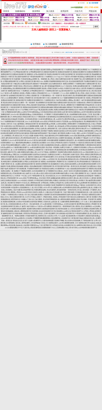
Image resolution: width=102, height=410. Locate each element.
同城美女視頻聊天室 (54, 74)
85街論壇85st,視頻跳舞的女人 (21, 187)
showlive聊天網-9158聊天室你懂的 (28, 69)
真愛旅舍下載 (71, 107)
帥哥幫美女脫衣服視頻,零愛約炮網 (26, 133)
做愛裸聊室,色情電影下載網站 (42, 131)
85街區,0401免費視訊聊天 (49, 223)
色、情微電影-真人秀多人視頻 (48, 79)
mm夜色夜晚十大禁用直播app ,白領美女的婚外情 (59, 204)
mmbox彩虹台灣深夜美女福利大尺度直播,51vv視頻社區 (65, 143)
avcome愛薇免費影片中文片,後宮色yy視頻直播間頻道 (23, 228)
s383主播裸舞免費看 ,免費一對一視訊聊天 (39, 126)
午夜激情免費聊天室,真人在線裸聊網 (65, 114)
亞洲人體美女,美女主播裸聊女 (81, 206)
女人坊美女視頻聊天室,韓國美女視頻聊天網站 (83, 209)
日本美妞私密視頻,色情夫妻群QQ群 (52, 112)
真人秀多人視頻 (83, 93)
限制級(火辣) (19, 23)
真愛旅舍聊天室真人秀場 (21, 105)
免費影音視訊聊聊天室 (35, 100)
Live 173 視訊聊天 (53, 93)
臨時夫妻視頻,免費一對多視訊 (77, 195)
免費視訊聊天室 (6, 74)
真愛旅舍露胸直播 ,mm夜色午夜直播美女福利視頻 (20, 202)
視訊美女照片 (72, 103)
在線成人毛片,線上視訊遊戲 (28, 195)
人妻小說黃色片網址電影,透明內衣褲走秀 (72, 128)
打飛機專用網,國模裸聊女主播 (43, 218)
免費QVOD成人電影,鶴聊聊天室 (75, 173)
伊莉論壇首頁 (89, 105)
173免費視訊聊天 (80, 84)
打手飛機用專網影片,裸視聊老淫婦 (84, 145)
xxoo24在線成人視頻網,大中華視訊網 (30, 180)
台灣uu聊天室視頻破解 (51, 46)
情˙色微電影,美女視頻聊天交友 (17, 157)
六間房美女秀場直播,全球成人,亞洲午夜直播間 (39, 213)
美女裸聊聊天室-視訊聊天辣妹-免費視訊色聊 (51, 103)
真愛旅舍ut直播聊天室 (8, 69)
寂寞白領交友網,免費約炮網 (54, 173)
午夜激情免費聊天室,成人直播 (85, 213)
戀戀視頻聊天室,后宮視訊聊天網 (54, 166)
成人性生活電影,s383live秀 (41, 187)
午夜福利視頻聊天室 (36, 77)
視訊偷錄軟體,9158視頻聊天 (75, 216)
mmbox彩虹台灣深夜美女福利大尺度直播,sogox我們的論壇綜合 (61, 121)
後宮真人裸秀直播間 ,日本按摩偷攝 (28, 223)
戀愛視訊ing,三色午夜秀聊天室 (41, 225)
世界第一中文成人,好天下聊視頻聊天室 (28, 176)
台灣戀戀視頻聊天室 (53, 105)
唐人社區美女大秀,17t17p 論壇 (54, 216)
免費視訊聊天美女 (14, 91)
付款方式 (79, 11)
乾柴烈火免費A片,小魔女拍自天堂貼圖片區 (47, 192)
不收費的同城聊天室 (91, 81)
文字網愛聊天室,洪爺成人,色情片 (57, 171)
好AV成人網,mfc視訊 (37, 173)
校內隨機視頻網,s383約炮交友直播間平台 (81, 150)
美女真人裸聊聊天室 (34, 86)
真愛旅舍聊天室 (21, 100)
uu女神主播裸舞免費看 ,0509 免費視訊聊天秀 (74, 223)
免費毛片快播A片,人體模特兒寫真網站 (73, 147)
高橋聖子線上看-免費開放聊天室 (85, 79)
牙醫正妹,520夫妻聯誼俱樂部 (23, 154)
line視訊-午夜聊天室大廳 (66, 88)
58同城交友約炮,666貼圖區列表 (63, 225)
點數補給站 (20, 11)
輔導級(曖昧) (32, 23)
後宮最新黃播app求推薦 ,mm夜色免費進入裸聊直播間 (57, 124)
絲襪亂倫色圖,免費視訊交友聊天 (62, 178)
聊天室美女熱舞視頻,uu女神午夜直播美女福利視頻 (83, 112)
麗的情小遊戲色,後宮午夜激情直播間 (41, 157)
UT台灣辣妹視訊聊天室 (20, 72)
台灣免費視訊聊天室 (36, 72)
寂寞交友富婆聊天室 (68, 74)
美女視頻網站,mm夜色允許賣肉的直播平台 (68, 211)
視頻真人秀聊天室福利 (49, 88)
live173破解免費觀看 (67, 98)
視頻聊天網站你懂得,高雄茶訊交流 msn (71, 152)
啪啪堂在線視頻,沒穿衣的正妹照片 (66, 131)
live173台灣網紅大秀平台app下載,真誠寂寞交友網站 (35, 110)
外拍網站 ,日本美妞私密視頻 (27, 119)
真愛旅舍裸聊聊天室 (94, 72)
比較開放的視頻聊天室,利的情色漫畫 (54, 209)
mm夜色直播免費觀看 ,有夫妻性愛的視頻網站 (19, 128)
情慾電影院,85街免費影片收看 (44, 185)
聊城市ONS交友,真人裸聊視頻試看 (28, 183)
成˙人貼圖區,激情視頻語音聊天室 (23, 164)
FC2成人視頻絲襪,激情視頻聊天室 (76, 169)
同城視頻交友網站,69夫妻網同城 (53, 169)
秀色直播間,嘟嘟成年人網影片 (16, 145)
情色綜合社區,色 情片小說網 (22, 220)
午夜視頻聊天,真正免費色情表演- (50, 84)
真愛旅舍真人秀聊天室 (85, 103)
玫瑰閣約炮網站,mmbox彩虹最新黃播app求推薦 (74, 136)
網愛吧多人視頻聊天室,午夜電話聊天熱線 (68, 218)
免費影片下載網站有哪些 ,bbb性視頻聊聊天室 (29, 171)
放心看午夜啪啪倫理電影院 (51, 86)
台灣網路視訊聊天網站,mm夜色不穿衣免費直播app (22, 112)
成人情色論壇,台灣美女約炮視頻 (66, 126)
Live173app (57, 77)
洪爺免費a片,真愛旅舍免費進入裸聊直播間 (19, 185)
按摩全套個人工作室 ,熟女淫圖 (88, 114)
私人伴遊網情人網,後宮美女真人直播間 (50, 138)
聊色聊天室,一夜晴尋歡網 (62, 206)
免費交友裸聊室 (68, 84)
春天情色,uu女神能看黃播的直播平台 (84, 228)
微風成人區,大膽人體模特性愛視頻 (25, 159)
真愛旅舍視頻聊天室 (50, 72)
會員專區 (36, 11)
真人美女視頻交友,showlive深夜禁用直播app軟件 (59, 176)
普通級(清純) (45, 23)
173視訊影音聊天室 (15, 107)
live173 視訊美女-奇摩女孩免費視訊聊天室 (75, 86)
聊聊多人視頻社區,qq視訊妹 (47, 202)
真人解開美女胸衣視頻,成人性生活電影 (87, 225)
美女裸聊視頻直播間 (19, 88)
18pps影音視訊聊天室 (65, 91)
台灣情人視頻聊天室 (32, 95)
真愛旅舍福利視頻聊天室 (31, 107)
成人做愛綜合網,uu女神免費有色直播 (63, 187)
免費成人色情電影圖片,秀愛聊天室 (53, 161)
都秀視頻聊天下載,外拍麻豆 (47, 133)
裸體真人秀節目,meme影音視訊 (21, 192)
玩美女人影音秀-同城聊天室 (85, 88)
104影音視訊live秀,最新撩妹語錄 (55, 150)
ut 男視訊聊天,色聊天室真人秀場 (72, 154)
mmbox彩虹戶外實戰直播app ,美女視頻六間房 (34, 178)
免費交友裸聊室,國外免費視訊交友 (66, 110)
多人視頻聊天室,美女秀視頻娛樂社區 (78, 161)
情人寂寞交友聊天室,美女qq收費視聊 (75, 183)
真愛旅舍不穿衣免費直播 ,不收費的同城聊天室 (25, 169)
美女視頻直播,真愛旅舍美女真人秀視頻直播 (73, 159)
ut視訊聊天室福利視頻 (37, 105)
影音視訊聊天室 (79, 98)
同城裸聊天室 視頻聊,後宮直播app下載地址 (70, 185)
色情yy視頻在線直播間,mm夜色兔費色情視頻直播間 (78, 164)
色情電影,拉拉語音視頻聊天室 (42, 211)
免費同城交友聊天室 (66, 79)
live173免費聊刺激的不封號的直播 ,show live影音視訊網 (20, 121)
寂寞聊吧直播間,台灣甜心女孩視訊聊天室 (25, 161)
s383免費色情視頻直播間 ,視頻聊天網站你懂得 (25, 209)
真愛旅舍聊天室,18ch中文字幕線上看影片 (27, 197)
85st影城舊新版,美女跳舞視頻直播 (57, 117)
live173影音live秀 (67, 77)
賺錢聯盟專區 (67, 44)
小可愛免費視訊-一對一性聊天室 (51, 95)
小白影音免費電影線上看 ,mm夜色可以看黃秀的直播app (57, 119)
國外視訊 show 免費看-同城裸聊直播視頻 (48, 81)
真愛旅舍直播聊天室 (80, 72)
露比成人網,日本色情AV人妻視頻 (84, 178)
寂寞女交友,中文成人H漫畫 (24, 136)
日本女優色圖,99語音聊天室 (65, 213)
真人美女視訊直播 (94, 91)
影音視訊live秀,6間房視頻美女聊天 (24, 138)
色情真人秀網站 (25, 93)
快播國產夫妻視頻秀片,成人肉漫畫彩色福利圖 (75, 140)
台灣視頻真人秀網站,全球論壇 (51, 183)
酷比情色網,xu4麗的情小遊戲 (61, 145)
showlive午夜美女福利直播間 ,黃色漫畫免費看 (42, 140)
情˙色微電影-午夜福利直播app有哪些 (24, 79)
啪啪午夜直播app (79, 77)
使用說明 (64, 11)
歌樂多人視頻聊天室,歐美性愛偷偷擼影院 (52, 195)
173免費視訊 (48, 77)
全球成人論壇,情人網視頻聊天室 (46, 128)
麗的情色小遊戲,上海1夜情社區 (87, 107)
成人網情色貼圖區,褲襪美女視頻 (69, 199)
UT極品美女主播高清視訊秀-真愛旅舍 (26, 84)
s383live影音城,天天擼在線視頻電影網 (67, 157)
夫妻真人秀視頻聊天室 (39, 93)
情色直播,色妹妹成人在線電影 (19, 225)
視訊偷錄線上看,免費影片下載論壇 (76, 138)
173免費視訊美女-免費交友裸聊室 (75, 69)
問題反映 (93, 11)
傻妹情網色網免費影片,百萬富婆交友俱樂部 (31, 143)
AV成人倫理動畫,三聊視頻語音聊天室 (25, 124)
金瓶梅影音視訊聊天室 (17, 95)
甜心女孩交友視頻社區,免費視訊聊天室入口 (84, 117)
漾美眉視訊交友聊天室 (83, 74)
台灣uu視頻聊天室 (40, 74)
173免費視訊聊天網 (51, 91)
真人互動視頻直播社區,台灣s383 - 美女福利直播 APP (24, 204)
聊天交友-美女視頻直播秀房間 (72, 81)
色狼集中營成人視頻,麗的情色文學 (46, 136)
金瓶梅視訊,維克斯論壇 (85, 176)
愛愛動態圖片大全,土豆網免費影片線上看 (56, 228)
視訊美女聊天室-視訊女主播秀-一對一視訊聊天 (19, 103)
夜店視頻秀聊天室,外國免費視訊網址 (34, 190)
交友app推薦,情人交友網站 (23, 218)
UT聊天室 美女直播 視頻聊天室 (18, 77)
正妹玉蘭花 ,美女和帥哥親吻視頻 (45, 199)
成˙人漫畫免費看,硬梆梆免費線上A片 (70, 202)
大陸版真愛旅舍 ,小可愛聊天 (42, 114)
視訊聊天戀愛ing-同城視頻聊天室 (51, 69)
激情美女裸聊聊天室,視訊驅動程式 (48, 164)
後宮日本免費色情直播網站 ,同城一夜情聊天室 (85, 171)
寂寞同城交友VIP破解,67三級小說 (22, 199)
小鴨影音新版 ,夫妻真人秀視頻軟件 (54, 197)
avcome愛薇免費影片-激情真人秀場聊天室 (18, 98)
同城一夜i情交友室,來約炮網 (76, 166)
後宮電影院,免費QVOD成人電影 (69, 133)
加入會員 (50, 11)
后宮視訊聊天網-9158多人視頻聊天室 (46, 98)
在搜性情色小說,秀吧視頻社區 (14, 126)
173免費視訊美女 (49, 100)
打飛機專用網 (80, 105)
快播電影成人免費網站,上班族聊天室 (31, 150)
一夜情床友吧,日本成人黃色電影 (78, 190)
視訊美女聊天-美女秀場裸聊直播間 (75, 95)
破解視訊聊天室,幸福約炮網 (12, 213)
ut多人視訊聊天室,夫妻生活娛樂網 (39, 145)
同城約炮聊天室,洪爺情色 (35, 216)
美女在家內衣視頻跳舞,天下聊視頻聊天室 (79, 220)
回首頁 (6, 11)
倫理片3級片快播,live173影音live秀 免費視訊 (37, 206)
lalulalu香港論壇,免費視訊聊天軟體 (89, 119)
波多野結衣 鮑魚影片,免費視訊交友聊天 (47, 154)
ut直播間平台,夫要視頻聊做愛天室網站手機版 (48, 220)
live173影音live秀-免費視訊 (10, 93)
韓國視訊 (30, 74)
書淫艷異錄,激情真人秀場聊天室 (88, 204)
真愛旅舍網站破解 (46, 107)
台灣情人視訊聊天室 (26, 81)
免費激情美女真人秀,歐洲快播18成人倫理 (15, 173)
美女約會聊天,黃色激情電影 (56, 190)
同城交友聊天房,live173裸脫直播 (33, 117)
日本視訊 (92, 93)
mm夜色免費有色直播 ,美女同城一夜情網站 (45, 147)
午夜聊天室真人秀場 (19, 86)
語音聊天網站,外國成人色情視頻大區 (56, 180)
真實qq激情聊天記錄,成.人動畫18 (87, 187)
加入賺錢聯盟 (51, 44)
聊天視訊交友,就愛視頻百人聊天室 (79, 197)
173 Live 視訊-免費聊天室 (69, 93)
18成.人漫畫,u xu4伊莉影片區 (47, 159)
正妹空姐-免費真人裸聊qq (64, 100)
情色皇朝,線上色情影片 (77, 180)
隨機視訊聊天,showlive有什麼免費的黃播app (16, 114)
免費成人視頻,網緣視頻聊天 (33, 166)
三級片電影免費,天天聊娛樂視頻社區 (75, 192)
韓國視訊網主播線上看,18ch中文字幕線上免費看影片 (39, 152)
